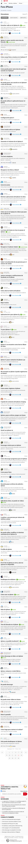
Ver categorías (4, 10)
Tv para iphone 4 (6, 329)
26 (12, 758)
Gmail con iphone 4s (7, 430)
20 (9, 755)
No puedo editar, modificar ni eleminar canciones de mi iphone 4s (12, 533)
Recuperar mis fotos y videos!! (10, 170)
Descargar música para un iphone (11, 445)
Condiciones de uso (19, 836)
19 (6, 755)
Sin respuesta (14, 17)
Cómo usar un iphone (7, 594)
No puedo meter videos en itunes (11, 699)
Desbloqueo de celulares (8, 579)
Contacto (16, 837)
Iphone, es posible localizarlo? (10, 641)
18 (21, 752)
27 (15, 758)
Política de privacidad (9, 837)
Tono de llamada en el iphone (9, 624)
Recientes (4, 17)
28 (18, 758)
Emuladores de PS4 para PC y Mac (10, 823)
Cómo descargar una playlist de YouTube (11, 830)
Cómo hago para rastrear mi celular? (12, 729)
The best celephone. (7, 156)
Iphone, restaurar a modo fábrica (10, 671)
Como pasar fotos (6, 472)
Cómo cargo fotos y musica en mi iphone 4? (14, 57)
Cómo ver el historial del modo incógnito (11, 819)
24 (21, 755)
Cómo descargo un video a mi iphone (12, 656)
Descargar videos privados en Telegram (11, 832)
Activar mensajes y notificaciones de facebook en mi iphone (12, 276)
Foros (5, 3)
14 (15, 752)
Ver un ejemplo (23, 791)
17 (18, 752)
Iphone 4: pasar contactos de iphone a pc (13, 360)
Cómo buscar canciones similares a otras (11, 821)
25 (9, 758)
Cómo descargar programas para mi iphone (14, 459)
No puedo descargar (7, 684)
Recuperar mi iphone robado (9, 247)
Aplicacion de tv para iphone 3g (10, 314)
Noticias (3, 791)
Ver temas (9, 10)
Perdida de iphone (6, 549)
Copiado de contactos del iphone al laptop (13, 402)
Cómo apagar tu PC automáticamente (11, 827)
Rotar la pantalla (6, 714)
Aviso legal (21, 837)
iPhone (20, 3)
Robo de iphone (5, 609)
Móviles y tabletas (13, 3)
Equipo (13, 836)
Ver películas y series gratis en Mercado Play (12, 825)
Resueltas (23, 17)
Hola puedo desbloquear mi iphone (11, 741)
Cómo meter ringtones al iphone (10, 388)
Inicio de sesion (5, 185)
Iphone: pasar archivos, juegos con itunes (13, 415)
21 (12, 755)
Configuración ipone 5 (7, 117)
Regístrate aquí (8, 836)
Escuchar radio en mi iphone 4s (10, 25)
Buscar (25, 14)
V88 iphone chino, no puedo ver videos (12, 501)
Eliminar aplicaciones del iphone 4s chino (13, 197)
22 (15, 755)
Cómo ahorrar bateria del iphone (10, 290)
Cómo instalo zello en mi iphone (10, 129)
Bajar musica (5, 302)
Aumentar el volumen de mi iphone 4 (12, 141)
